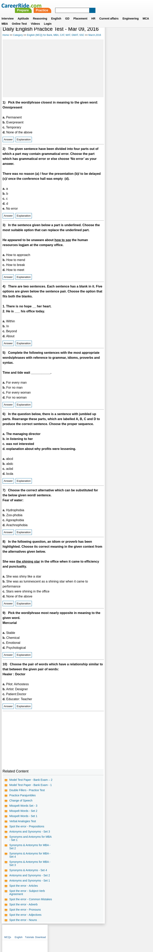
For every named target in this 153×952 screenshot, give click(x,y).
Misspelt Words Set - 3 (23, 805)
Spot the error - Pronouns (25, 909)
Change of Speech (20, 800)
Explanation (24, 139)
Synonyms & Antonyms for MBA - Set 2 (29, 847)
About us (40, 931)
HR (93, 13)
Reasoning (40, 13)
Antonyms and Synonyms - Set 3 (29, 831)
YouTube (104, 931)
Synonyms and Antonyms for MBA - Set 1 (30, 838)
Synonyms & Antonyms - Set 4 (28, 870)
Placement (80, 13)
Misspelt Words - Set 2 (23, 810)
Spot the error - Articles (23, 885)
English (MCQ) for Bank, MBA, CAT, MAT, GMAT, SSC (55, 35)
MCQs (110, 35)
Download (143, 35)
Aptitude (23, 13)
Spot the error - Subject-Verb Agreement (27, 892)
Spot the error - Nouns (23, 920)
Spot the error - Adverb (23, 904)
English (56, 13)
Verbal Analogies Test (22, 821)
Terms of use (75, 931)
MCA (146, 13)
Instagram (120, 931)
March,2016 (94, 35)
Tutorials (132, 35)
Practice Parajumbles (22, 795)
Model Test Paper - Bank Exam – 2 (30, 779)
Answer (8, 139)
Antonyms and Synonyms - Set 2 (29, 875)
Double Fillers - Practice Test (27, 790)
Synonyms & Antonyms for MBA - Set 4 (29, 855)
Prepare (79, 5)
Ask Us (91, 931)
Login (47, 19)
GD (67, 13)
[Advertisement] (53, 68)
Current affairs (109, 13)
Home (6, 35)
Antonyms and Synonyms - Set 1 (29, 880)
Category (18, 35)
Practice (98, 5)
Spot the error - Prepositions (26, 826)
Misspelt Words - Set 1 (23, 816)
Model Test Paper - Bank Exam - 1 (30, 785)
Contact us (56, 931)
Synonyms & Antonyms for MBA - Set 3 (29, 863)
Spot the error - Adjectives (25, 914)
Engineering (131, 13)
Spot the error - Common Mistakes (30, 899)
